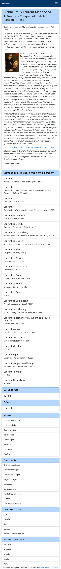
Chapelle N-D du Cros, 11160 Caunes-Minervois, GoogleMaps (29, 147)
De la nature (9, 435)
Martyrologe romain (12, 503)
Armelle (7, 554)
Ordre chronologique (12, 474)
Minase (7, 529)
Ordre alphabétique (12, 420)
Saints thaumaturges (12, 494)
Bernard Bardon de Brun (14, 533)
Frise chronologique (12, 470)
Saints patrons (10, 489)
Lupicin (7, 519)
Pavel (6, 564)
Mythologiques (10, 439)
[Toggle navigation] (56, 3)
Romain (7, 524)
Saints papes (9, 484)
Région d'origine (10, 430)
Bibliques (7, 444)
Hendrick (7, 544)
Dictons (7, 499)
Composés (8, 449)
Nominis (6, 3)
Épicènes (7, 454)
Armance (7, 549)
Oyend (6, 514)
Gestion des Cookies (49, 567)
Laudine (7, 559)
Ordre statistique (11, 425)
